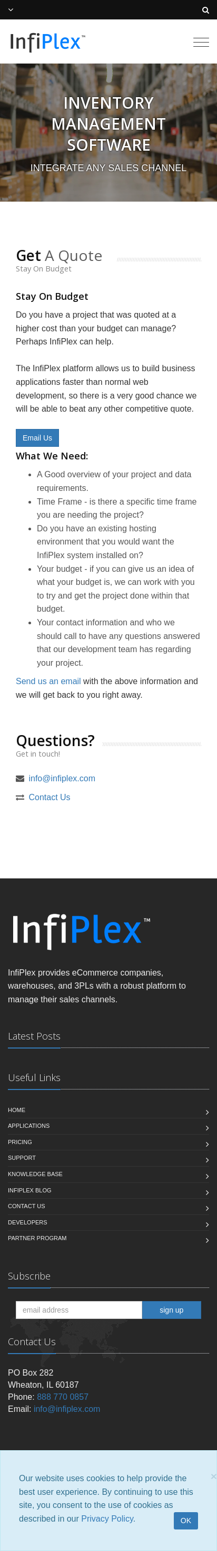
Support (22, 1158)
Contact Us (49, 797)
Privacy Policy (107, 1518)
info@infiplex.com (61, 778)
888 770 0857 (62, 1396)
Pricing (20, 1142)
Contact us (26, 1206)
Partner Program (37, 1238)
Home (16, 1110)
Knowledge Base (35, 1174)
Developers (27, 1222)
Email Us (37, 438)
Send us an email (48, 681)
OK (186, 1520)
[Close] (214, 1476)
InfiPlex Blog (30, 1190)
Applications (29, 1126)
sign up (171, 1310)
